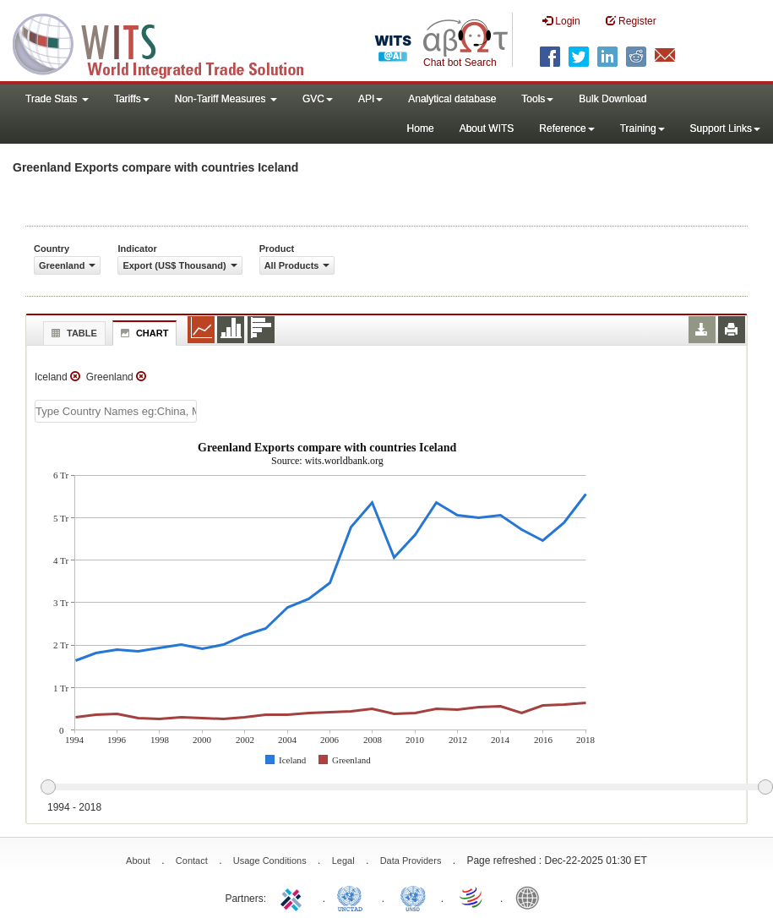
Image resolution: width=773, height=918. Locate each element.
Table (72, 333)
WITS (169, 42)
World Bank (531, 897)
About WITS (487, 128)
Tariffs (132, 99)
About (138, 860)
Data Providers (411, 860)
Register (631, 20)
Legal (343, 860)
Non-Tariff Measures (226, 99)
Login (561, 20)
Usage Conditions (270, 860)
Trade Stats (57, 99)
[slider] (406, 788)
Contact (192, 860)
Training (642, 128)
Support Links (725, 128)
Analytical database (452, 99)
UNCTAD (353, 897)
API (370, 99)
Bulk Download (612, 99)
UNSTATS (413, 897)
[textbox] (116, 411)
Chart (143, 333)
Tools (537, 99)
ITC (294, 897)
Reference (566, 128)
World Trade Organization (472, 897)
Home (420, 128)
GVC (317, 99)
